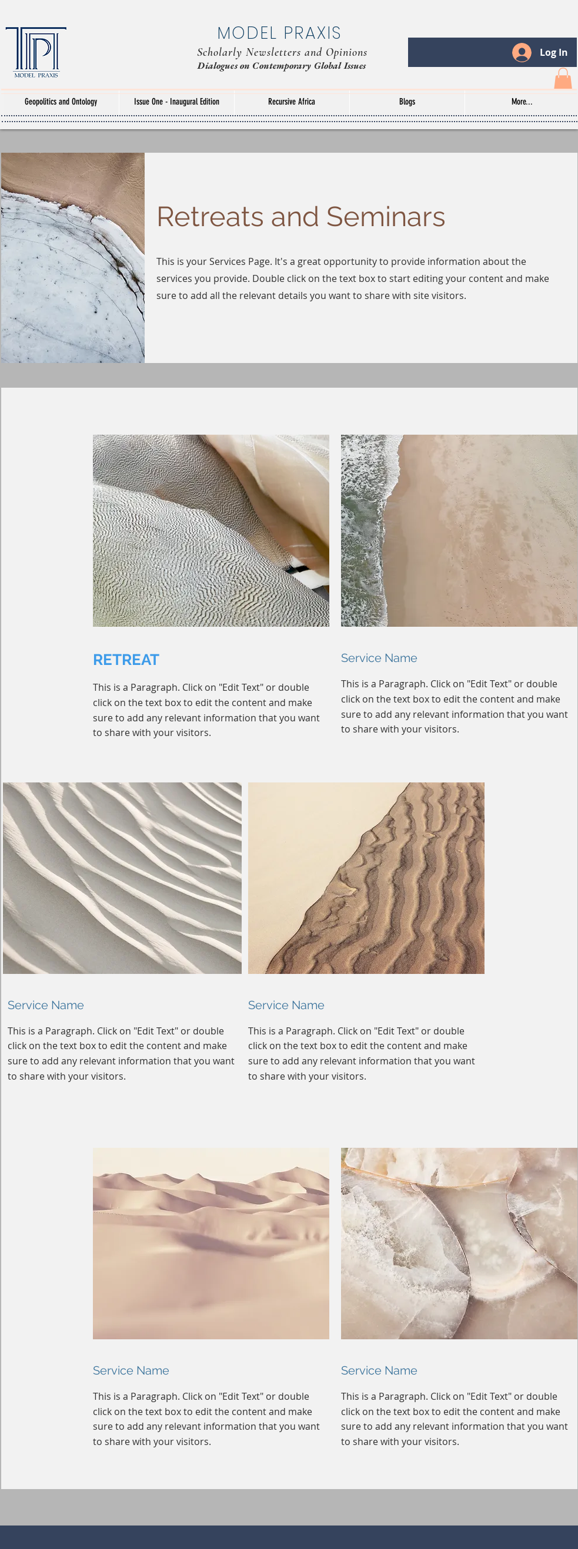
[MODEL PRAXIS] (282, 33)
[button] (563, 79)
